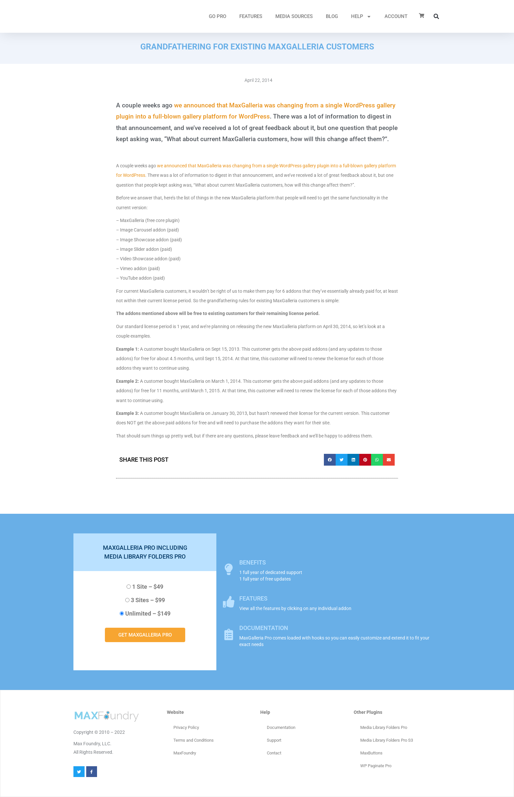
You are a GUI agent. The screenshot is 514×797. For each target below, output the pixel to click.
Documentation (281, 727)
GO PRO (217, 16)
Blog (332, 16)
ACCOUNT (396, 16)
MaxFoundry (184, 753)
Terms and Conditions (193, 740)
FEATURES (250, 16)
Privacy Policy (186, 727)
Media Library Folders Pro (383, 727)
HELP (361, 16)
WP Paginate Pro (375, 765)
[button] (436, 16)
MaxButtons (371, 753)
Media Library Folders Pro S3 (386, 740)
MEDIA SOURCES (294, 16)
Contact (274, 753)
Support (274, 740)
